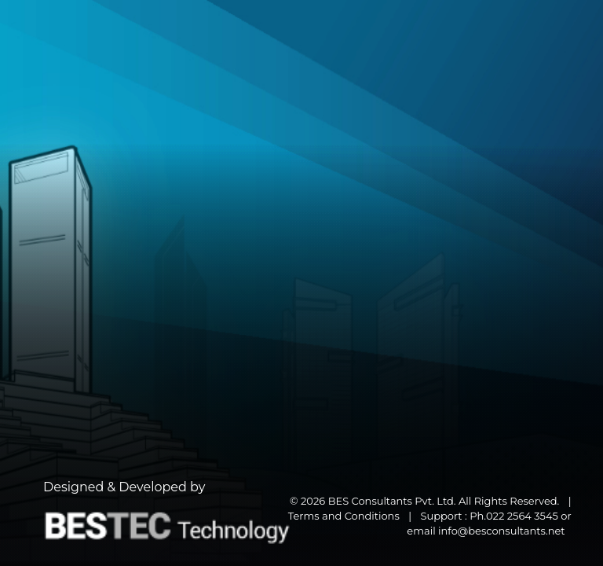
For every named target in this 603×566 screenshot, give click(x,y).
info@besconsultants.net (501, 530)
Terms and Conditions (344, 515)
